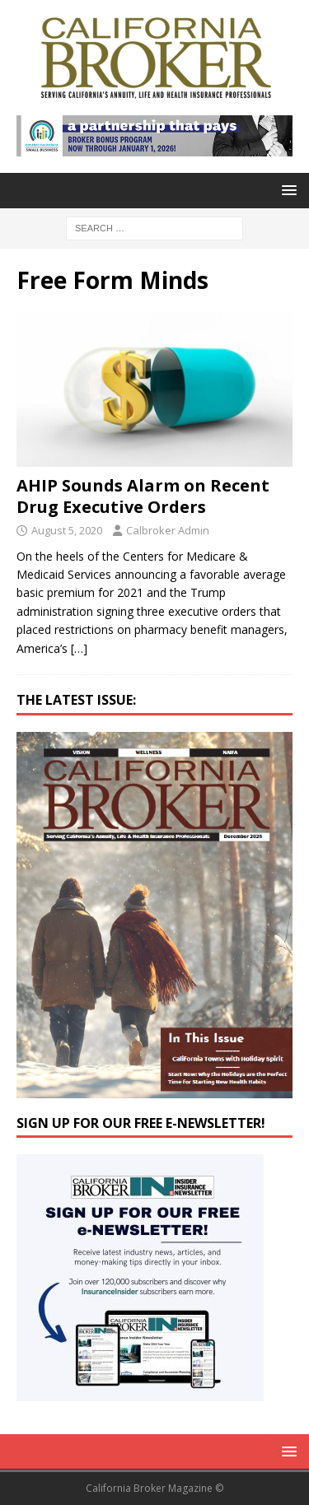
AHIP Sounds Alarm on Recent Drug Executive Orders (142, 496)
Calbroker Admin (167, 530)
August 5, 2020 (66, 530)
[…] (79, 648)
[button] (286, 190)
